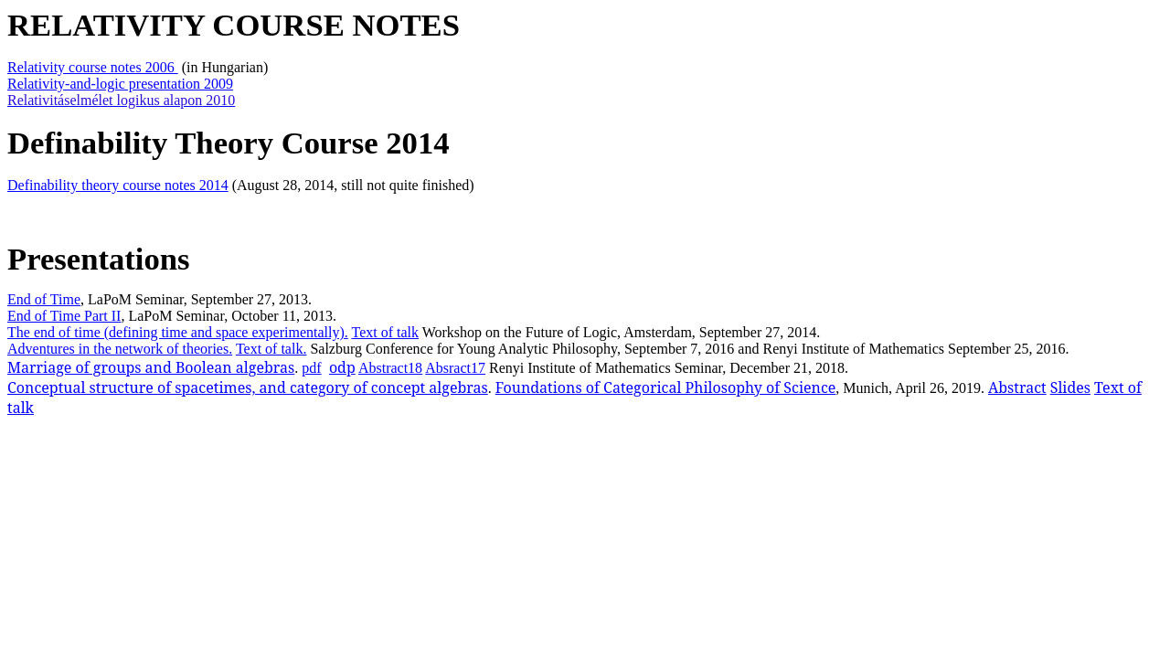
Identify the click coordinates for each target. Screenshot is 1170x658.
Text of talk (385, 332)
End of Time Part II (64, 316)
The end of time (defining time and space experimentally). (177, 332)
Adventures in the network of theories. (119, 348)
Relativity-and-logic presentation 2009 (120, 83)
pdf (311, 368)
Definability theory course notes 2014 (118, 185)
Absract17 (455, 368)
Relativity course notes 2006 (92, 67)
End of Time (43, 299)
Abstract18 (390, 368)
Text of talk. (271, 348)
